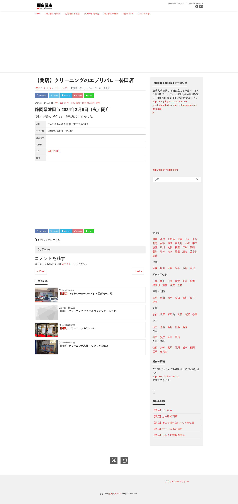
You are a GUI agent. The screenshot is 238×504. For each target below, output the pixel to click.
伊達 (155, 239)
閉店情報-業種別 (111, 13)
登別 (155, 251)
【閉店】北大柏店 (162, 410)
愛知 (177, 297)
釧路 (155, 255)
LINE (96, 96)
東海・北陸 (81, 103)
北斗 (179, 239)
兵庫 (162, 314)
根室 (177, 247)
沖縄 (177, 347)
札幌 (170, 247)
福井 (192, 297)
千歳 (194, 239)
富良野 (178, 243)
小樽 (187, 243)
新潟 (177, 281)
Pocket (84, 96)
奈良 (194, 314)
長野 (179, 285)
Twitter (57, 96)
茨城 (172, 285)
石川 (184, 297)
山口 (155, 327)
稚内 (170, 251)
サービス (71, 103)
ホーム (38, 13)
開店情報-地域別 (53, 13)
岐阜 (170, 297)
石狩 (162, 251)
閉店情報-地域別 (91, 13)
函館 (162, 239)
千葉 (155, 281)
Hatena (70, 96)
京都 (155, 314)
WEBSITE (53, 151)
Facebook (42, 96)
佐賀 (155, 347)
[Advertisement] (117, 45)
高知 (177, 337)
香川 (170, 337)
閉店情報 (91, 103)
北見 (187, 239)
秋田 (162, 268)
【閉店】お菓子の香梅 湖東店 (169, 435)
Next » (138, 274)
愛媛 (162, 337)
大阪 (179, 314)
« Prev (40, 274)
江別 (184, 247)
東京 (184, 281)
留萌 (192, 247)
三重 (155, 297)
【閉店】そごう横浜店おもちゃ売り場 (173, 422)
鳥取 (184, 327)
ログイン (66, 266)
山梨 (170, 281)
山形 (184, 268)
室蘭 (170, 243)
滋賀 (187, 314)
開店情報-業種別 (72, 13)
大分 (162, 347)
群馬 (164, 285)
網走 (184, 251)
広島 (177, 327)
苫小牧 (193, 251)
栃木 (192, 281)
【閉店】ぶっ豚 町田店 (165, 416)
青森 (155, 268)
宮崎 (170, 347)
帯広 (194, 243)
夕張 (162, 243)
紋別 (177, 251)
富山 (162, 297)
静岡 (98, 103)
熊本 (184, 347)
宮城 (192, 268)
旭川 (162, 247)
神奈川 (156, 285)
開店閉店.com (114, 493)
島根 (170, 327)
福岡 (192, 347)
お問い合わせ (144, 13)
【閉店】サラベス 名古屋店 (167, 429)
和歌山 (171, 314)
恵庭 (155, 247)
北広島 (171, 239)
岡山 (162, 327)
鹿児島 (163, 351)
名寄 (155, 243)
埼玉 (162, 281)
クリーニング (60, 103)
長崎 (155, 351)
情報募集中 (128, 13)
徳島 (155, 337)
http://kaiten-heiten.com (165, 170)
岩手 (177, 268)
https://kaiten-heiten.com (166, 376)
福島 (170, 268)
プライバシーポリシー (177, 481)
